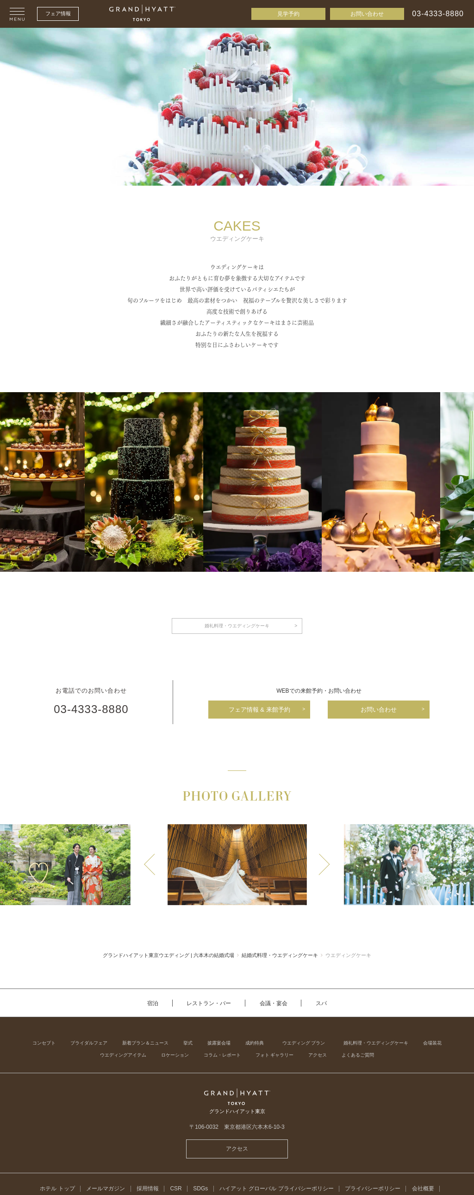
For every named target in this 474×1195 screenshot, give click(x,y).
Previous (150, 864)
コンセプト (44, 1043)
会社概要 (423, 1188)
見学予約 (288, 14)
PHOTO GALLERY (237, 797)
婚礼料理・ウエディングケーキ (237, 625)
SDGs (200, 1188)
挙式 (188, 1043)
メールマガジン (105, 1188)
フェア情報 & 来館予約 (259, 709)
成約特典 (254, 1043)
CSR (175, 1188)
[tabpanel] (237, 107)
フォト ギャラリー (275, 1055)
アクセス (317, 1055)
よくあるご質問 (358, 1055)
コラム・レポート (222, 1055)
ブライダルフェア (88, 1043)
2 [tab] (241, 176)
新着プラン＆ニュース (145, 1043)
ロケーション (175, 1055)
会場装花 (432, 1043)
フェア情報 (58, 13)
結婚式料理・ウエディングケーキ (280, 955)
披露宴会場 (219, 1043)
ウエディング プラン (303, 1043)
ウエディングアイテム (123, 1055)
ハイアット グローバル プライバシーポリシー (276, 1188)
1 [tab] (233, 176)
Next (324, 864)
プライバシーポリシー (372, 1188)
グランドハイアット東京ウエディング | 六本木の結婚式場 (168, 955)
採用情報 (148, 1188)
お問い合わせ (367, 14)
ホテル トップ (57, 1188)
